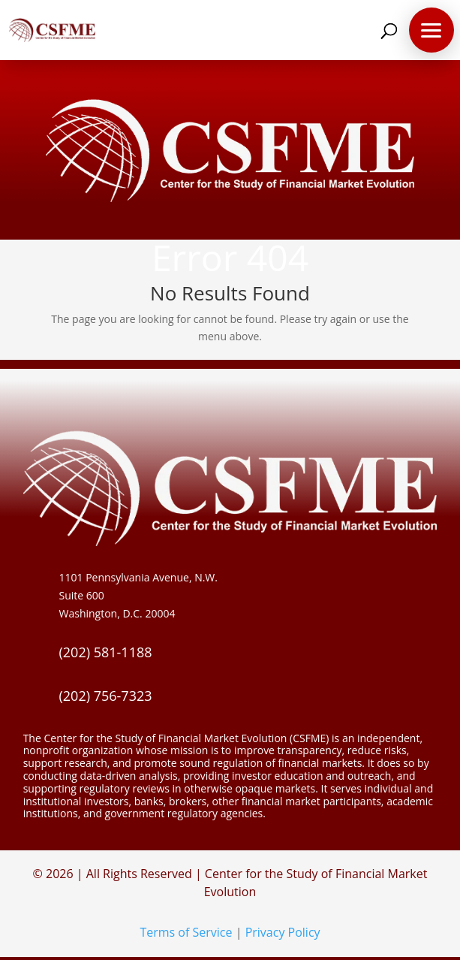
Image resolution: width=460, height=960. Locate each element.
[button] (431, 30)
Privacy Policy (282, 932)
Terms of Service (186, 932)
